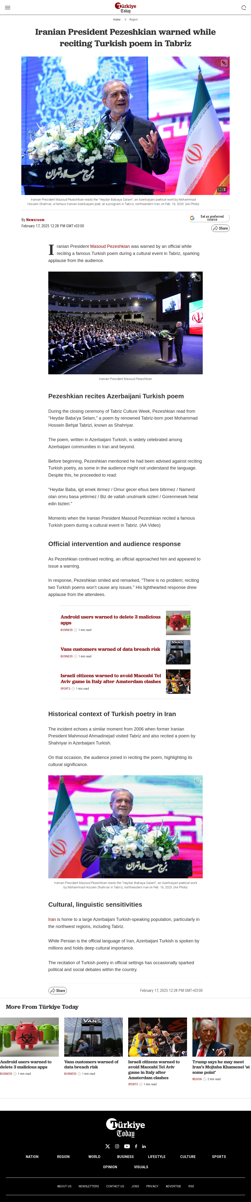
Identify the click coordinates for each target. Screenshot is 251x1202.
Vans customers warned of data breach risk (110, 649)
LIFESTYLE (156, 1157)
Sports (65, 688)
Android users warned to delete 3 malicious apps (111, 620)
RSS (191, 1186)
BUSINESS (125, 1157)
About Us (64, 1186)
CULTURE (188, 1157)
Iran (52, 919)
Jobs (135, 1186)
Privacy (152, 1186)
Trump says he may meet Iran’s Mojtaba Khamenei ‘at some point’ (221, 1067)
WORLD (94, 1157)
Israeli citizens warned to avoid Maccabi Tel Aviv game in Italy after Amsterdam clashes (111, 678)
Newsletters (89, 1186)
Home (116, 19)
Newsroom (35, 220)
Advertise (173, 1186)
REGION (63, 1157)
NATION (32, 1157)
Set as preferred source (207, 218)
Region (133, 19)
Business (67, 630)
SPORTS (219, 1157)
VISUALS (141, 1167)
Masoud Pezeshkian (110, 246)
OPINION (110, 1167)
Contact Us (115, 1186)
